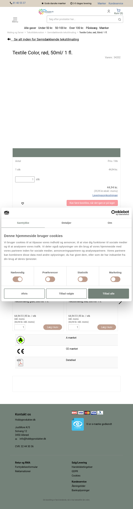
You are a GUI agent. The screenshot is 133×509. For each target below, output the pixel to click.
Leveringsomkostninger (105, 195)
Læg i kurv (52, 327)
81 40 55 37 (19, 3)
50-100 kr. (61, 28)
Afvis (24, 293)
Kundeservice (116, 3)
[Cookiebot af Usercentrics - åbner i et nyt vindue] (114, 212)
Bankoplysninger (81, 490)
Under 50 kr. (45, 28)
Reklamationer (23, 471)
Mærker (102, 3)
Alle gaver (30, 28)
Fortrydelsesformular (26, 467)
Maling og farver (15, 32)
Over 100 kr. (76, 28)
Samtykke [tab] (23, 222)
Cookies (76, 475)
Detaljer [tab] (66, 222)
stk (37, 179)
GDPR (75, 471)
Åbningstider (78, 486)
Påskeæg (91, 28)
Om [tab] (110, 222)
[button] (119, 19)
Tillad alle (108, 293)
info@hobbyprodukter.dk (33, 438)
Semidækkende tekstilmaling (61, 32)
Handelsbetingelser (82, 467)
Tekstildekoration (35, 32)
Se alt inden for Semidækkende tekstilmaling (43, 39)
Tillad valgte (66, 293)
